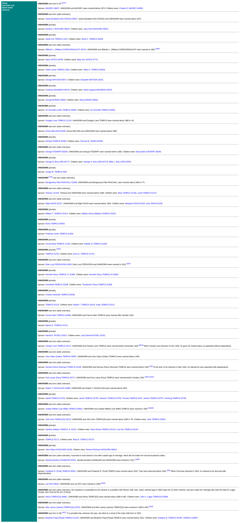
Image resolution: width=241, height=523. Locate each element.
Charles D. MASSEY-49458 (131, 8)
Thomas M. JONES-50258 (91, 141)
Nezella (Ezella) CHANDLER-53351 (60, 460)
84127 (64, 512)
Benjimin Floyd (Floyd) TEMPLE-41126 (62, 518)
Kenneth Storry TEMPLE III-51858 (103, 274)
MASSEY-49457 (52, 8)
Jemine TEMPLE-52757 (153, 398)
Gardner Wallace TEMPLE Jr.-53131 (61, 429)
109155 (151, 408)
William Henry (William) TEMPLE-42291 (99, 213)
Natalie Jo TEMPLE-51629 (95, 244)
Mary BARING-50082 (89, 100)
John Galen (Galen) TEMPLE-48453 (60, 356)
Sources (6, 10)
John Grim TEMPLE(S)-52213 (58, 419)
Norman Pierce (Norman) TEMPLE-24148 (63, 367)
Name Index (7, 8)
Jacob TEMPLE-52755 (88, 398)
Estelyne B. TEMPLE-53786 (170, 518)
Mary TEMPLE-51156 (127, 193)
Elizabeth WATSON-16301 (92, 80)
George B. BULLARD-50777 (57, 162)
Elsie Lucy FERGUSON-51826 (58, 264)
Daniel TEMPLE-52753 (55, 398)
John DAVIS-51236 (154, 203)
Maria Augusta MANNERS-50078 (98, 90)
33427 (128, 264)
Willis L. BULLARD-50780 (120, 162)
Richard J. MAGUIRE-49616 (57, 29)
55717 (64, 3)
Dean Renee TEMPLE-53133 (102, 429)
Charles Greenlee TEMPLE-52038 (60, 295)
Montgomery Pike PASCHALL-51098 (61, 182)
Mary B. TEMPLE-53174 (83, 439)
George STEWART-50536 (56, 152)
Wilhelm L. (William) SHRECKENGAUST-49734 (65, 49)
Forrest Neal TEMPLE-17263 (57, 244)
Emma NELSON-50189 (55, 131)
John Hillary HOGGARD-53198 (58, 449)
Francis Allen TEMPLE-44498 (58, 315)
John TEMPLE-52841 (156, 419)
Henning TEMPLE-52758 (175, 398)
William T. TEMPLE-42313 (56, 213)
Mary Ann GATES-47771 (87, 60)
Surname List (8, 5)
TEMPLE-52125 (52, 305)
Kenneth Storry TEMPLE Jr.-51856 (60, 274)
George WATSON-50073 (56, 80)
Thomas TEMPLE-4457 (132, 398)
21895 (137, 459)
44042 (103, 483)
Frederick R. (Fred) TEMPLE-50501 (60, 471)
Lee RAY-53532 (52, 484)
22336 (151, 506)
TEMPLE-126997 (190, 518)
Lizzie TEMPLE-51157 (147, 193)
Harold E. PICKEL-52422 (56, 335)
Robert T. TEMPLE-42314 (84, 305)
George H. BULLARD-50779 (96, 162)
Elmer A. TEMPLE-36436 (92, 39)
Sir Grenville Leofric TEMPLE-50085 (60, 110)
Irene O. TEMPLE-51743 (83, 254)
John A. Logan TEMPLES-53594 (154, 497)
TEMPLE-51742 (52, 254)
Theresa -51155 (52, 193)
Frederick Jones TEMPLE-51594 (59, 234)
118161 (151, 377)
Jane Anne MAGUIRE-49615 (96, 29)
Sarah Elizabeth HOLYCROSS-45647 (61, 19)
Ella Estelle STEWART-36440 (148, 152)
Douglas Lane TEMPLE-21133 (58, 120)
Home (4, 3)
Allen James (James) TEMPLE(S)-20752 (62, 507)
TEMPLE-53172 (52, 439)
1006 (151, 366)
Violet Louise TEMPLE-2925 (57, 70)
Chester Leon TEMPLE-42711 (58, 346)
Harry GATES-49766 (54, 60)
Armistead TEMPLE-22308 (56, 284)
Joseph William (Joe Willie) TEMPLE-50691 (64, 409)
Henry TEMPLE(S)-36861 (56, 497)
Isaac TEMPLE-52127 (105, 305)
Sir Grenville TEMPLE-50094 (102, 110)
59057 (157, 49)
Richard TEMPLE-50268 (55, 141)
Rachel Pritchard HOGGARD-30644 (101, 449)
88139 (141, 345)
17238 (50, 177)
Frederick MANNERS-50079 (57, 90)
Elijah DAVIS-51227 (53, 203)
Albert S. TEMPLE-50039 (94, 70)
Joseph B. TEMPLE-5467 (56, 172)
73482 (58, 249)
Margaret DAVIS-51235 (135, 203)
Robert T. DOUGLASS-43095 (57, 388)
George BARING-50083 (55, 100)
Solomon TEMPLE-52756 (110, 398)
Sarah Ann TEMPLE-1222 (56, 39)
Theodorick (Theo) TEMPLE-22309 (97, 284)
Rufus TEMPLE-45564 (55, 224)
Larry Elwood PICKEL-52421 (93, 335)
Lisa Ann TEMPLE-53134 (127, 429)
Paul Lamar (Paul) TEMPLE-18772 (60, 378)
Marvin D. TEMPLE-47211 (56, 325)
